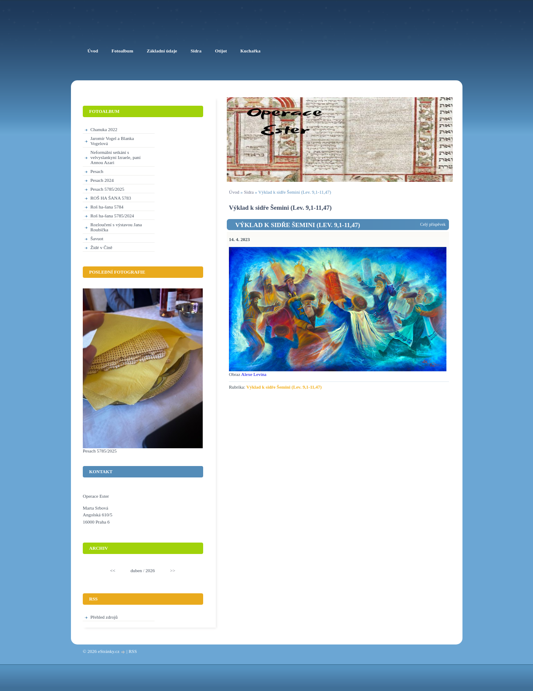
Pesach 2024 (102, 180)
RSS (132, 651)
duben (136, 570)
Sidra (248, 192)
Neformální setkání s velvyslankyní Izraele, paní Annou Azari (115, 157)
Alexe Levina (253, 374)
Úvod (234, 192)
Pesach (96, 171)
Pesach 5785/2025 (107, 189)
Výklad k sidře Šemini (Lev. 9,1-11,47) (297, 225)
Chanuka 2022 (103, 129)
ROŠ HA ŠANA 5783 (110, 197)
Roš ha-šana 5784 (106, 206)
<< (112, 570)
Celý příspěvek (433, 224)
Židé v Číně (101, 247)
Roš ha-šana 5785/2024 (112, 215)
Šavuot (96, 238)
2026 (150, 570)
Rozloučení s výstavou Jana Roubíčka (116, 227)
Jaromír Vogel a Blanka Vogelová (112, 141)
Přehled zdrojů (103, 617)
